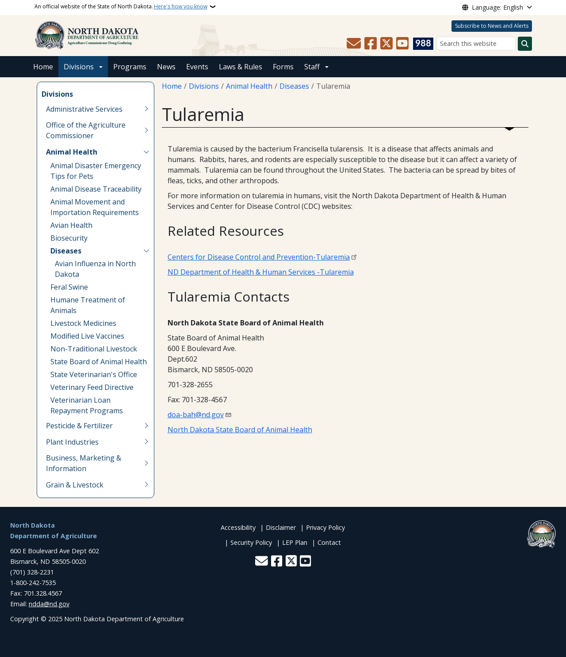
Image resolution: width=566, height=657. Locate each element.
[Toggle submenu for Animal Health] (146, 152)
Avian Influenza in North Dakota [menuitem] (95, 269)
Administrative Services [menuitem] (84, 109)
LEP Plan (294, 542)
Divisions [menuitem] (57, 94)
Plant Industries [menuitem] (72, 442)
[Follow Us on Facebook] (370, 43)
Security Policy (251, 542)
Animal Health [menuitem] (71, 152)
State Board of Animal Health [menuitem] (98, 361)
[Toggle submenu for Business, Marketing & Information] (146, 463)
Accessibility (238, 527)
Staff (312, 67)
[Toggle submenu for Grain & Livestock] (146, 485)
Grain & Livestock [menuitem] (74, 485)
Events (197, 67)
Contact (329, 542)
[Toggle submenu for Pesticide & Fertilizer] (146, 425)
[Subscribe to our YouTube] (402, 43)
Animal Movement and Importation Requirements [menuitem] (94, 207)
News (166, 67)
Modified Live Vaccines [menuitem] (87, 336)
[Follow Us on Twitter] (386, 43)
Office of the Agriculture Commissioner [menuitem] (86, 130)
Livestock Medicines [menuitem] (83, 323)
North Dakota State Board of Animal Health (240, 429)
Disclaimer (281, 527)
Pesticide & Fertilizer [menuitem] (79, 425)
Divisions (79, 67)
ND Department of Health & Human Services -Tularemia (261, 272)
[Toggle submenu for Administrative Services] (146, 109)
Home (43, 67)
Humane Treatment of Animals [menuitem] (87, 305)
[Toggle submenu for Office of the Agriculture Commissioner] (146, 130)
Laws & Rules (240, 67)
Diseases (294, 86)
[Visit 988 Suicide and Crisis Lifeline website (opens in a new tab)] (423, 44)
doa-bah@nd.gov (196, 414)
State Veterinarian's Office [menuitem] (93, 374)
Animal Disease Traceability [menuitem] (96, 189)
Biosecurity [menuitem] (69, 238)
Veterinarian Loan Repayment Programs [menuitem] (86, 405)
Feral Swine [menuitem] (69, 287)
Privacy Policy (325, 527)
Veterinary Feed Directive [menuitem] (92, 387)
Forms (283, 67)
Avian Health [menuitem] (71, 225)
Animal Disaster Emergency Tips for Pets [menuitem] (95, 171)
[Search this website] (476, 43)
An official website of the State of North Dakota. (120, 7)
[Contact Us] (354, 43)
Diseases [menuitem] (65, 251)
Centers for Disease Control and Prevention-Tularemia (259, 257)
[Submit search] (525, 44)
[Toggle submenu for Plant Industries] (146, 442)
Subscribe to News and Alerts (491, 26)
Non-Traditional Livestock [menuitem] (93, 349)
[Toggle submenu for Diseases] (146, 250)
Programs (129, 67)
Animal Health (249, 86)
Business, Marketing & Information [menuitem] (83, 463)
